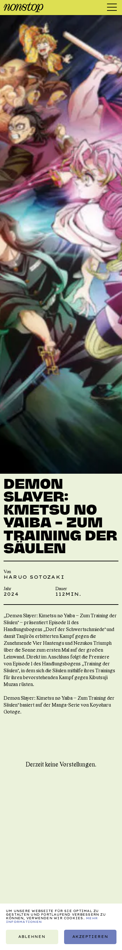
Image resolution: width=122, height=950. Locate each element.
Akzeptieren (90, 937)
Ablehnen (32, 937)
